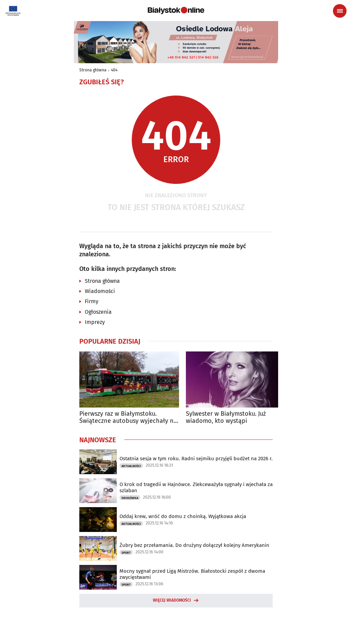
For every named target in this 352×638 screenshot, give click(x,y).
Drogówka (130, 498)
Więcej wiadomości (172, 600)
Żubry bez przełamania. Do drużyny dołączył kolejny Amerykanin (194, 545)
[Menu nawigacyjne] (340, 11)
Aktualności (131, 466)
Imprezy (95, 322)
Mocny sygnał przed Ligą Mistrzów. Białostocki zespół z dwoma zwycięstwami (192, 574)
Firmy (91, 301)
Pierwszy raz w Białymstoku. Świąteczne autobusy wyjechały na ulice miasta (128, 417)
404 (114, 70)
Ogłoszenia (98, 312)
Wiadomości (100, 291)
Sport (126, 552)
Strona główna (93, 70)
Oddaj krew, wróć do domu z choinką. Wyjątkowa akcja (182, 516)
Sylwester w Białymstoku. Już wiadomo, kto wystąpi (226, 417)
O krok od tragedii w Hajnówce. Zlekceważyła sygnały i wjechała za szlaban (196, 487)
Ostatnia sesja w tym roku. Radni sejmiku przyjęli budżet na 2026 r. (196, 458)
